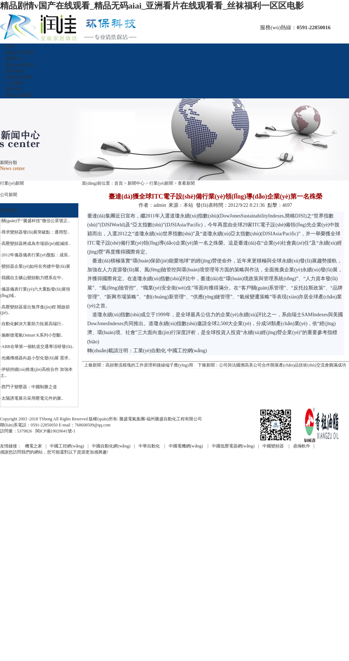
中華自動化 (150, 446)
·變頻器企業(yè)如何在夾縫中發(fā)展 (35, 266)
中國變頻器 (273, 446)
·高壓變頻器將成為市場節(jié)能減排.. (35, 243)
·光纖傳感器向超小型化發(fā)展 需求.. (35, 357)
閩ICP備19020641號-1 (55, 431)
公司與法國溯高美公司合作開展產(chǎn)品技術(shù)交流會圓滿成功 (282, 365)
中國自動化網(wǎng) (111, 446)
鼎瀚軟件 (301, 446)
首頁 (10, 46)
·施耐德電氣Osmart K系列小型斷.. (31, 335)
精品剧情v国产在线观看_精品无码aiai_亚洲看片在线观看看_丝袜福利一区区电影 (152, 5)
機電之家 (33, 446)
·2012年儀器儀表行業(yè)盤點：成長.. (35, 254)
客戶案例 (14, 70)
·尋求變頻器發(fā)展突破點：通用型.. (34, 232)
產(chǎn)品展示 (20, 64)
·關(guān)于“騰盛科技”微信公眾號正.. (35, 220)
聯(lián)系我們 (19, 95)
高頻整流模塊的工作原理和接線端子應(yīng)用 (149, 365)
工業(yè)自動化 (149, 350)
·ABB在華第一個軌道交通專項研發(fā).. (37, 346)
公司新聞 (8, 194)
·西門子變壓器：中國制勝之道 (28, 386)
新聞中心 (14, 58)
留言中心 (14, 89)
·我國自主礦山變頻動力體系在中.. (31, 277)
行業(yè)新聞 (12, 183)
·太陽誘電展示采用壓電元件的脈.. (31, 398)
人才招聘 (14, 83)
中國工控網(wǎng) (187, 350)
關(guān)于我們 (20, 52)
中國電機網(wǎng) (186, 446)
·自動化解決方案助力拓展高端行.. (31, 323)
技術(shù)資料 (19, 77)
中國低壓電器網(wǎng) (233, 446)
